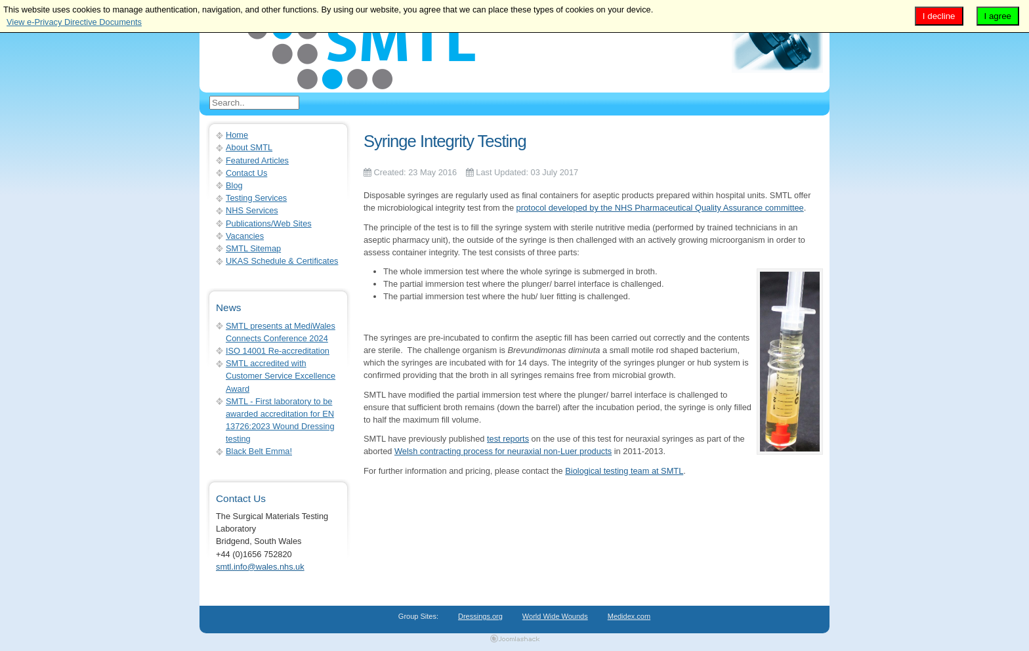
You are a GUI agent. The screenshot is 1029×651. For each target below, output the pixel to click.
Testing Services (256, 198)
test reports (508, 439)
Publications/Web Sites (269, 223)
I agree (998, 16)
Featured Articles (257, 160)
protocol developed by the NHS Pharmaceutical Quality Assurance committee (660, 208)
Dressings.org (480, 616)
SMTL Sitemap (253, 248)
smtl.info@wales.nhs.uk (260, 567)
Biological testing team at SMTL (624, 471)
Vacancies (245, 236)
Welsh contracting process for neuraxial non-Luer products (503, 451)
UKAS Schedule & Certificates (282, 261)
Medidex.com (629, 616)
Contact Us (246, 173)
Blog (234, 185)
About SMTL (249, 147)
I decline (939, 16)
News (228, 307)
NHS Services (252, 210)
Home (237, 135)
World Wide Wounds (555, 616)
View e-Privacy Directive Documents (74, 22)
